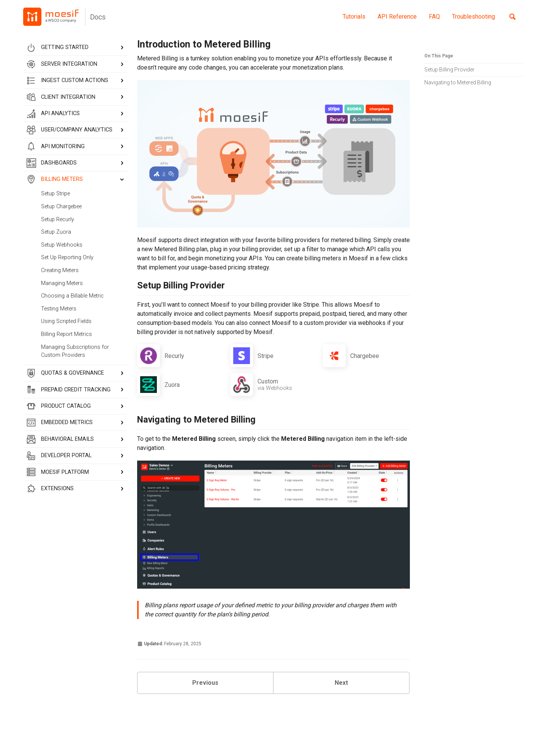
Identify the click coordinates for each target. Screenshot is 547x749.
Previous (205, 682)
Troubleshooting (473, 16)
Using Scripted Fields (66, 321)
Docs (98, 17)
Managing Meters (62, 283)
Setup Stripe (55, 193)
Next (341, 682)
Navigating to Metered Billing (457, 82)
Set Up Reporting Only (67, 257)
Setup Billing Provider (449, 70)
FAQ (434, 16)
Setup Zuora (56, 232)
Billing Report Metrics (66, 334)
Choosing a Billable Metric (72, 296)
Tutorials (354, 16)
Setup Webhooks (61, 245)
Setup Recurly (57, 219)
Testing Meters (58, 309)
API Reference (397, 16)
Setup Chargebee (61, 206)
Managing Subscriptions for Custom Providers (75, 351)
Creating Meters (60, 270)
